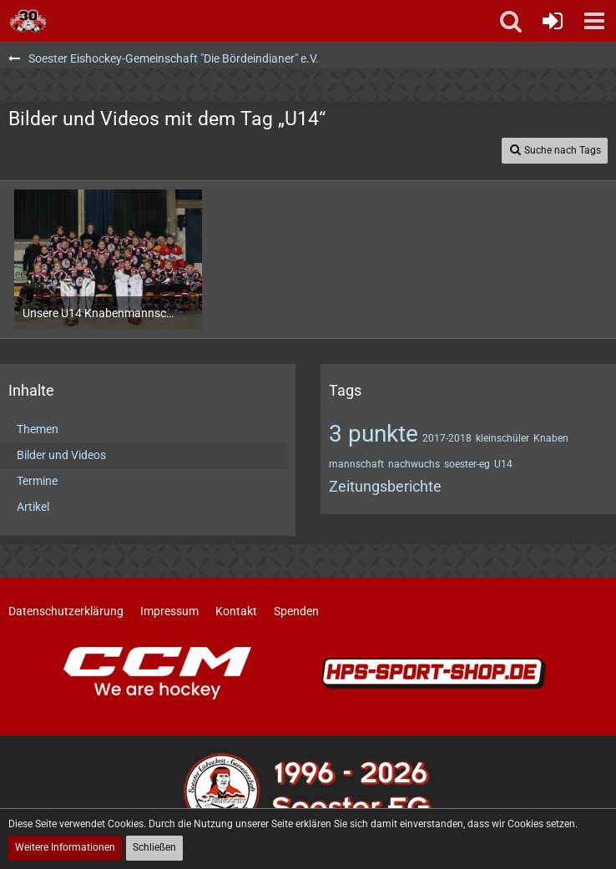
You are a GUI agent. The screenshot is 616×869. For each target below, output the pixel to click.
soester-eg (467, 464)
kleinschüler (502, 438)
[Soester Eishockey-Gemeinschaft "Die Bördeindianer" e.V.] (28, 21)
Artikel (33, 506)
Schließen (154, 847)
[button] (594, 21)
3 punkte (373, 433)
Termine (37, 481)
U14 (503, 464)
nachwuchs (414, 464)
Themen (37, 429)
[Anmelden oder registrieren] (552, 21)
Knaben (550, 438)
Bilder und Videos (61, 455)
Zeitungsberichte (385, 486)
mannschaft (356, 464)
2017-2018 (447, 438)
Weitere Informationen (65, 847)
